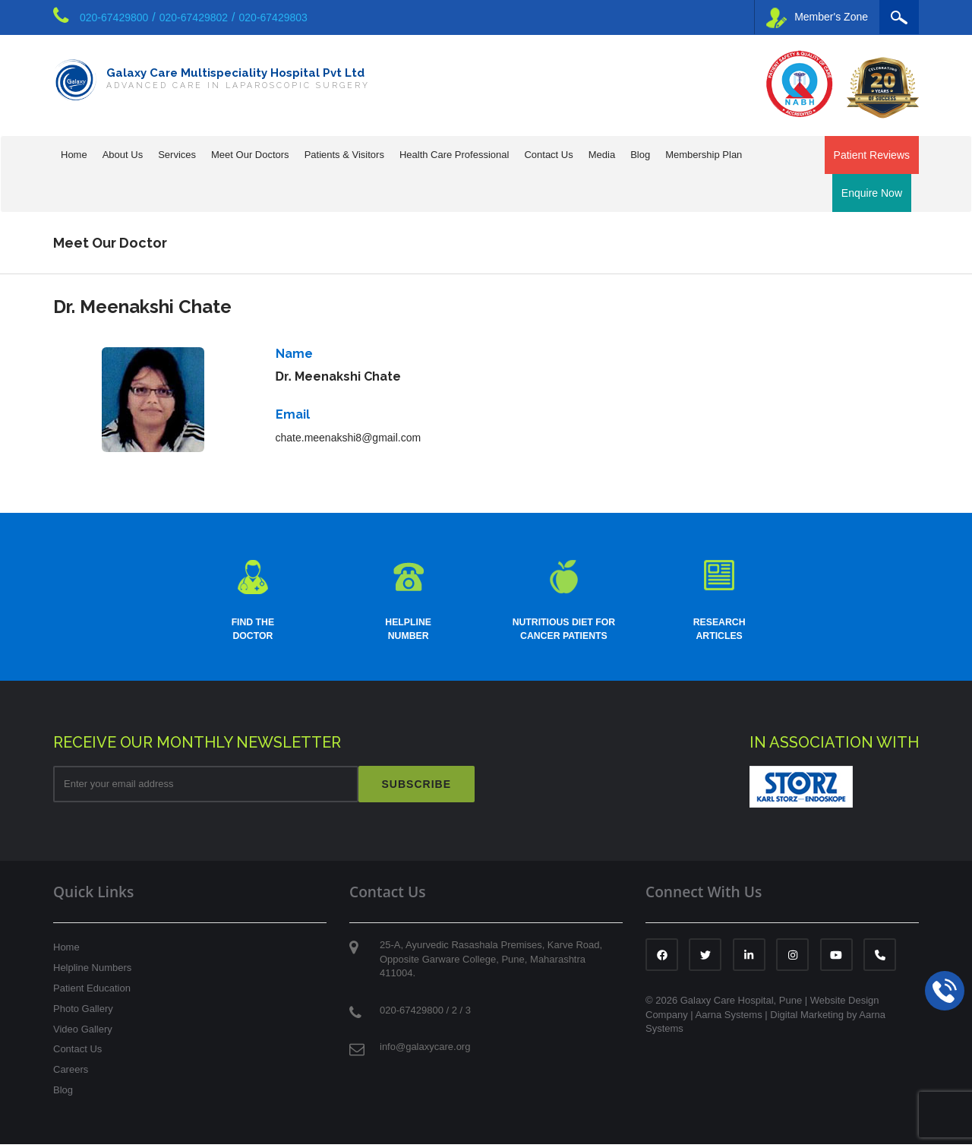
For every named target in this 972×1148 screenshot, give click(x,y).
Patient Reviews (872, 155)
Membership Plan (703, 154)
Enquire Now (871, 193)
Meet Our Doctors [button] (250, 154)
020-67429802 (193, 17)
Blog (640, 154)
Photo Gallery (83, 1012)
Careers (70, 1073)
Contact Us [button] (548, 154)
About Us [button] (123, 154)
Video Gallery (82, 1033)
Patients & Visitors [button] (344, 154)
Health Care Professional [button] (454, 154)
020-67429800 (114, 17)
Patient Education (92, 992)
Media (602, 154)
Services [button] (177, 154)
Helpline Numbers (92, 971)
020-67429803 (273, 17)
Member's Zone (817, 18)
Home (74, 154)
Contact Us (77, 1052)
